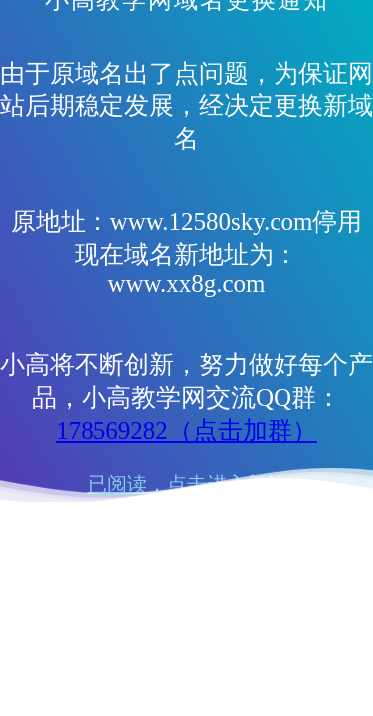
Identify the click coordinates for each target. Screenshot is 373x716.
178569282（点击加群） (186, 430)
